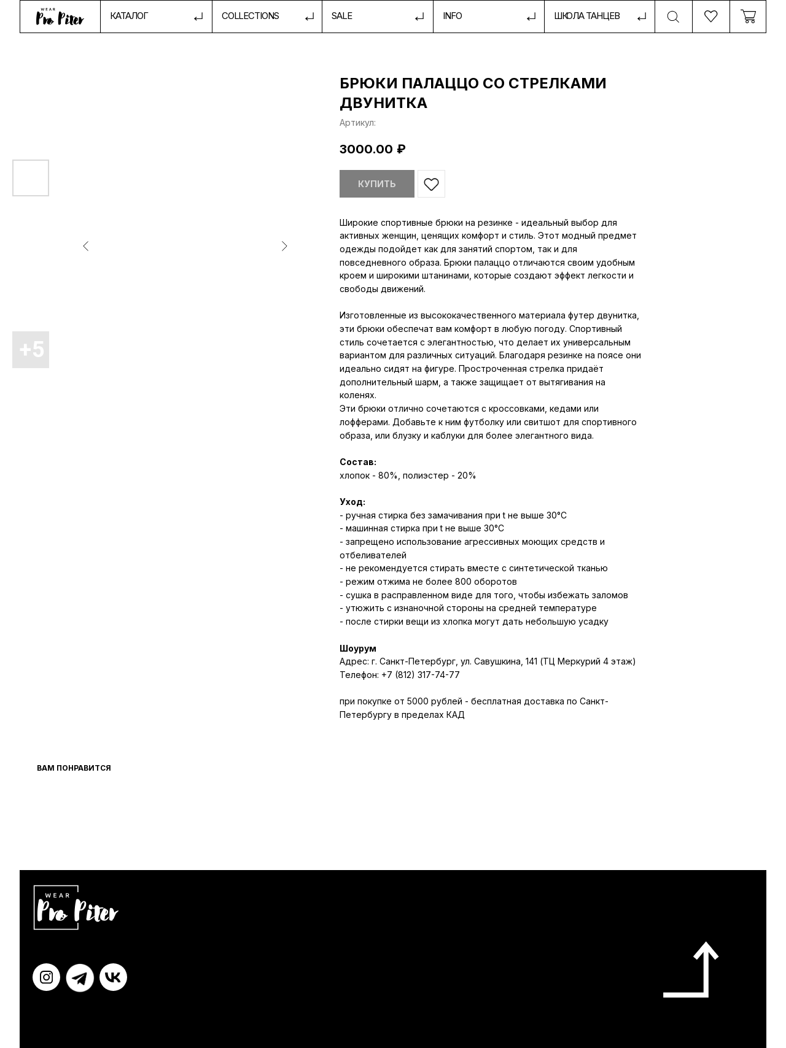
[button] (489, 17)
